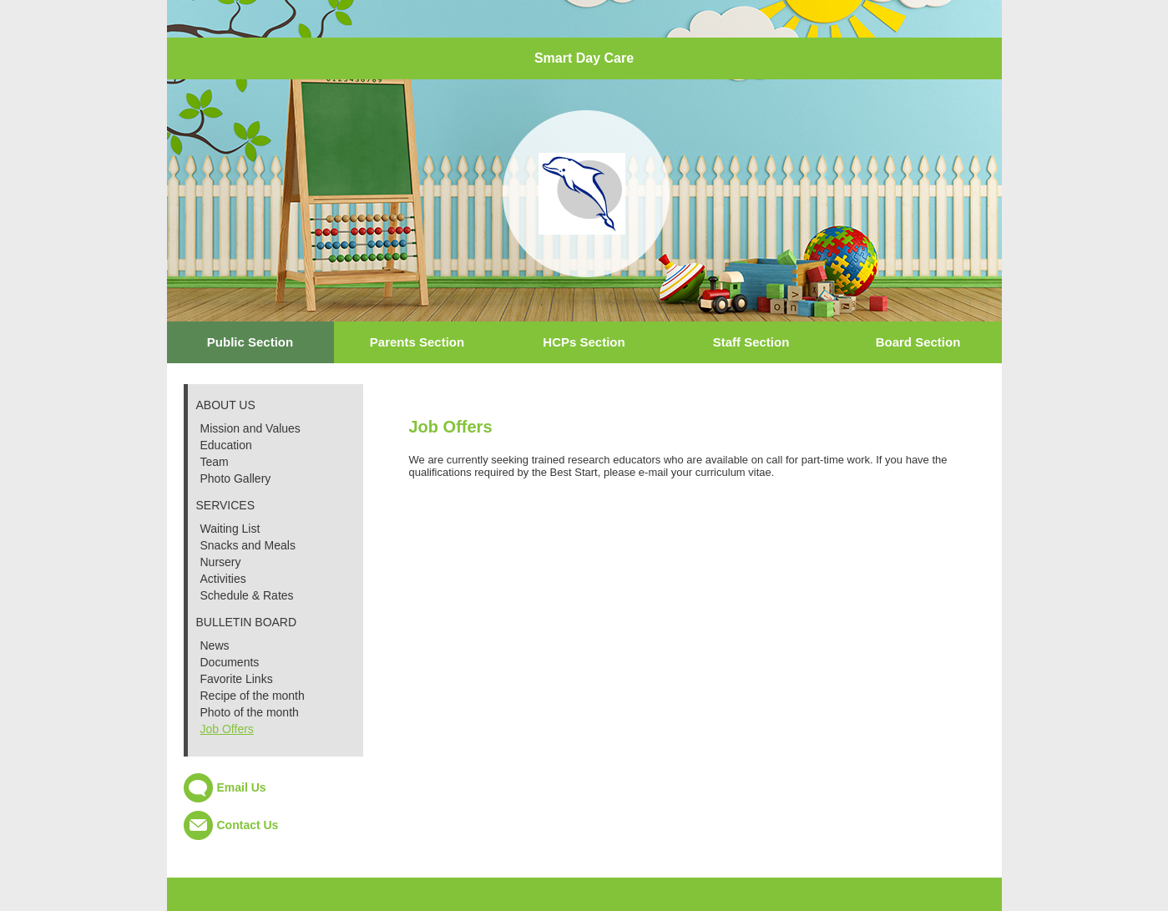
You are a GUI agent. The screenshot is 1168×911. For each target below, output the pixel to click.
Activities (223, 578)
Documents (230, 662)
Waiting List (230, 528)
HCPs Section (583, 342)
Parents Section (417, 342)
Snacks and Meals (248, 545)
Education (226, 445)
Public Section (250, 342)
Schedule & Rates (247, 595)
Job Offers (227, 729)
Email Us (241, 787)
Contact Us (248, 825)
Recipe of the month (252, 695)
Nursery (220, 562)
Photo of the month (249, 712)
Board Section (918, 342)
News (215, 645)
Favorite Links (236, 679)
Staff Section (751, 342)
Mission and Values (250, 428)
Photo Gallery (235, 478)
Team (214, 461)
